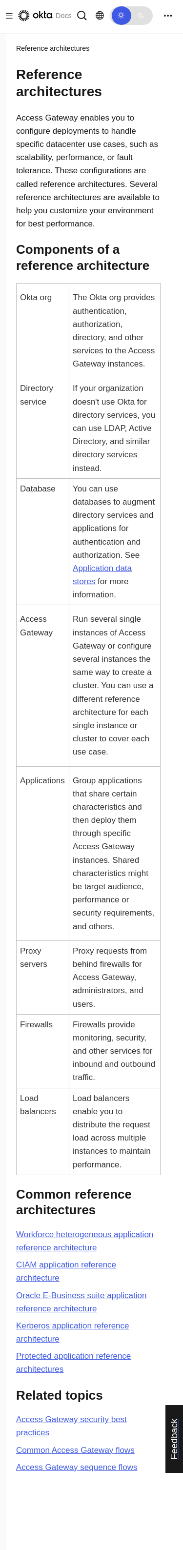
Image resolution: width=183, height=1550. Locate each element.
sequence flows (77, 1467)
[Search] (82, 15)
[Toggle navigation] (168, 15)
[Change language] (100, 15)
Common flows (75, 1450)
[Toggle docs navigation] (7, 15)
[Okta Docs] (44, 15)
